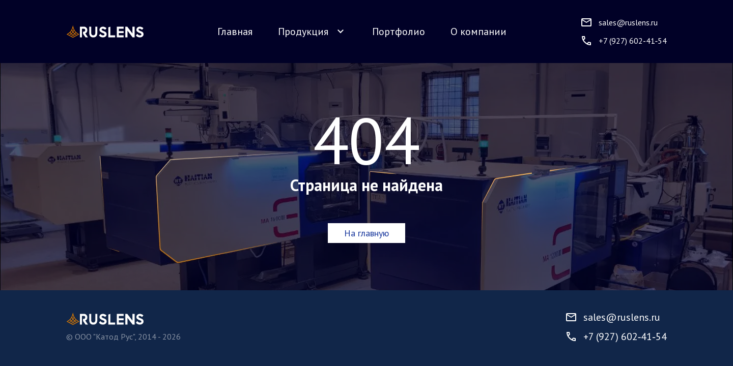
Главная (234, 31)
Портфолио (398, 31)
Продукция (312, 31)
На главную (366, 233)
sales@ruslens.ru (612, 317)
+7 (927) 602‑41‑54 (616, 336)
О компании (478, 31)
